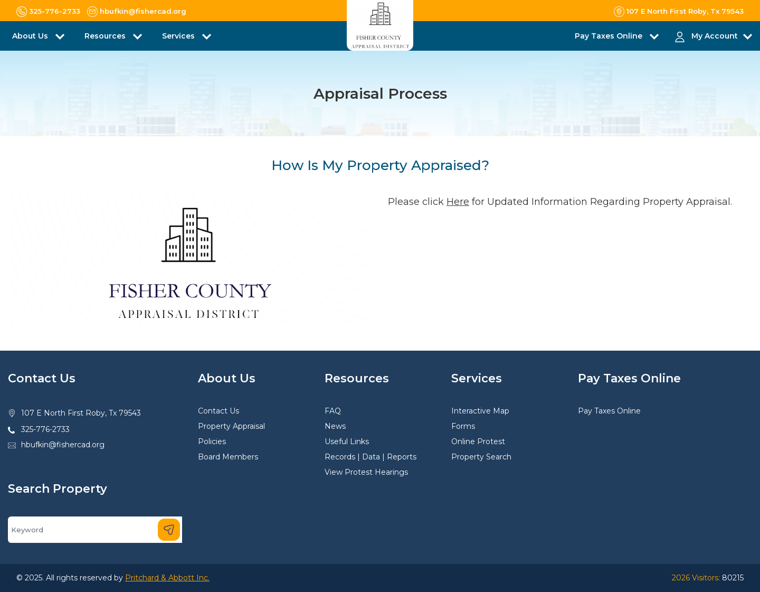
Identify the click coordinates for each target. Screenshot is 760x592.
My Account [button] (714, 36)
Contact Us (218, 411)
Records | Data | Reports (370, 457)
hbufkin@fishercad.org (62, 444)
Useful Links (347, 441)
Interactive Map (480, 411)
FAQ (333, 411)
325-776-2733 (45, 429)
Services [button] (179, 36)
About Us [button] (31, 36)
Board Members (228, 457)
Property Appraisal (231, 426)
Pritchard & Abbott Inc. (167, 577)
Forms (463, 426)
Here (457, 202)
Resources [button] (106, 36)
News (335, 426)
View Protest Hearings (366, 472)
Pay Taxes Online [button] (609, 36)
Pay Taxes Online (609, 411)
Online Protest (478, 441)
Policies (212, 441)
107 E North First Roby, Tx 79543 (81, 413)
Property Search (481, 457)
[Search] (95, 529)
